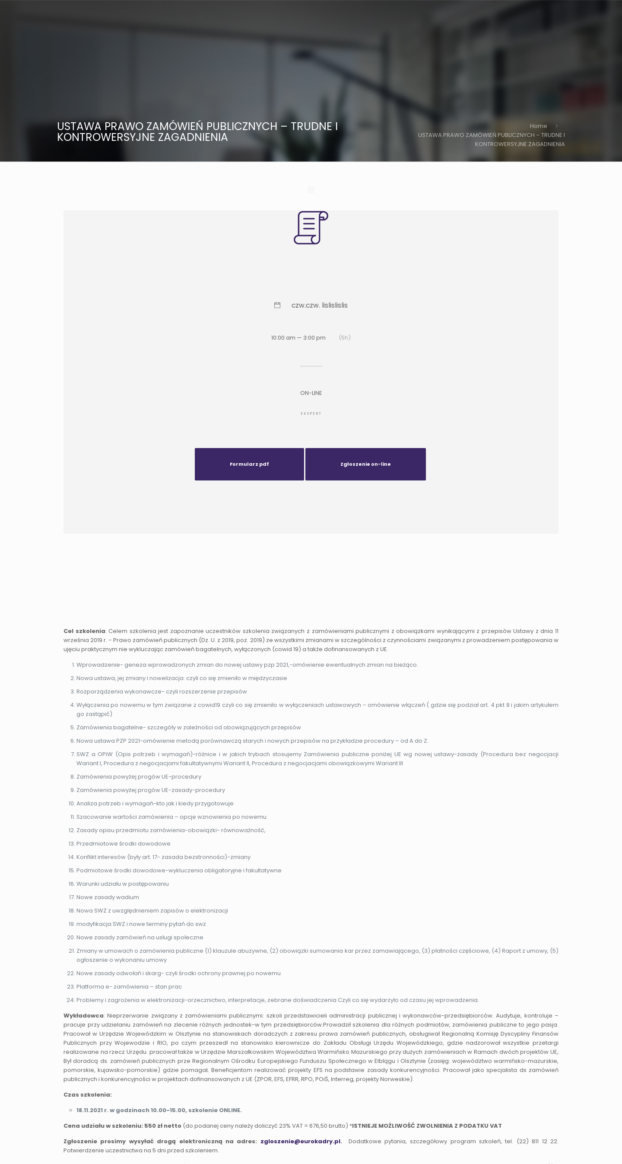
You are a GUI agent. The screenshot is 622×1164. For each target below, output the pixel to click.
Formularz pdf (249, 464)
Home (538, 126)
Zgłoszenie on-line (365, 464)
